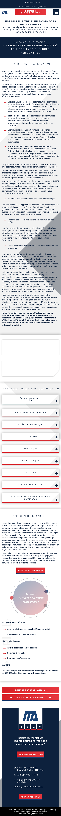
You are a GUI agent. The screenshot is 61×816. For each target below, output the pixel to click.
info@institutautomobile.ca (30, 786)
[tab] (30, 399)
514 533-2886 (27, 775)
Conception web (24, 814)
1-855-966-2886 (28, 780)
